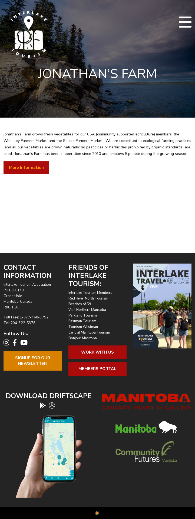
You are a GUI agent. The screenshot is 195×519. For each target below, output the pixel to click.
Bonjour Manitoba (82, 338)
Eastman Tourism (82, 321)
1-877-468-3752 (34, 317)
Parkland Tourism (82, 315)
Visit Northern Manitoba (87, 309)
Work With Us (97, 352)
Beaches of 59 (79, 304)
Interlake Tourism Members (90, 292)
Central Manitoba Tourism (89, 332)
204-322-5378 (23, 323)
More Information (26, 167)
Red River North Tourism (88, 298)
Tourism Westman (83, 326)
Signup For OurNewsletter (32, 360)
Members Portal (97, 368)
